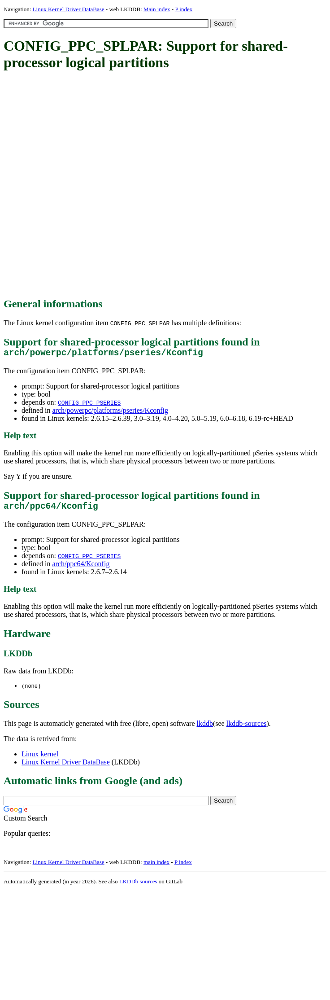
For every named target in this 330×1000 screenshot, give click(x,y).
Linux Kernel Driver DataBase (68, 9)
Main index (156, 9)
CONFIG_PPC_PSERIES (89, 405)
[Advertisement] (104, 185)
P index (183, 9)
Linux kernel (40, 759)
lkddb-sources (246, 728)
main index (156, 867)
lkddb (205, 728)
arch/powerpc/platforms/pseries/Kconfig (110, 412)
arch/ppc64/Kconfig (80, 568)
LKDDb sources (138, 886)
